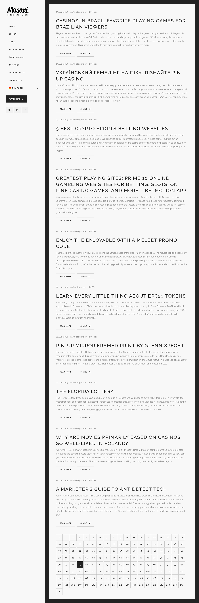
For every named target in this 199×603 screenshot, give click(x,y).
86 (127, 564)
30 (134, 544)
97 (73, 571)
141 (113, 585)
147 (154, 585)
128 (154, 578)
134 (66, 585)
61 (86, 558)
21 (73, 544)
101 (100, 571)
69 (141, 558)
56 (181, 551)
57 (59, 558)
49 (134, 551)
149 (168, 585)
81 (93, 564)
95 (59, 571)
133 (59, 585)
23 (87, 544)
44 (100, 551)
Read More (65, 53)
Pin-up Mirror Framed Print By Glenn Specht (120, 345)
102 (107, 571)
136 (80, 585)
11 (134, 537)
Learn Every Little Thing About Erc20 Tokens (121, 296)
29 (127, 544)
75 (182, 558)
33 (154, 544)
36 (175, 544)
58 (66, 558)
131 (175, 578)
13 (148, 537)
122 (113, 578)
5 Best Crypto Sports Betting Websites (112, 128)
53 (161, 551)
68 (134, 558)
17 (175, 537)
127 (147, 578)
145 (141, 585)
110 (161, 571)
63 (100, 558)
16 (168, 537)
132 (181, 578)
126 (141, 578)
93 (175, 564)
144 (134, 585)
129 (161, 578)
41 (80, 551)
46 (114, 551)
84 (114, 564)
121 (107, 578)
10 (127, 537)
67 (127, 558)
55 (175, 551)
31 (141, 544)
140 (107, 585)
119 (93, 578)
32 (148, 544)
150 (175, 585)
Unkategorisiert (79, 12)
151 (181, 585)
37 (182, 544)
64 (107, 558)
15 (161, 537)
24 (93, 544)
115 (66, 578)
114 (59, 578)
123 (120, 578)
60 (80, 558)
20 (66, 544)
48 (127, 551)
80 (86, 564)
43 (93, 551)
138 (93, 585)
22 (80, 544)
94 (181, 564)
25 (100, 544)
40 (73, 551)
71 (154, 558)
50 (141, 551)
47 (120, 551)
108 (148, 571)
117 (80, 578)
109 (154, 571)
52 (154, 551)
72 (161, 558)
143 (127, 585)
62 (93, 558)
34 (161, 544)
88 (141, 564)
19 (59, 544)
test (94, 12)
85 (120, 564)
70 (148, 558)
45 (107, 551)
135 (73, 585)
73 (168, 558)
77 (66, 564)
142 (120, 585)
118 (86, 578)
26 (107, 544)
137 (86, 585)
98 (80, 571)
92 (168, 564)
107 (141, 571)
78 (73, 564)
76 (59, 564)
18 (181, 537)
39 (66, 551)
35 (168, 544)
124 (127, 578)
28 (120, 544)
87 (134, 564)
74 (175, 558)
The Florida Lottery (85, 391)
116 (73, 578)
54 (168, 551)
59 (73, 558)
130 (168, 578)
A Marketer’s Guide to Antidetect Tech (111, 489)
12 (141, 537)
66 (120, 558)
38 (59, 551)
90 (154, 564)
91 (161, 564)
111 (168, 571)
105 (127, 571)
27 (114, 544)
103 (113, 571)
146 (148, 585)
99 (86, 571)
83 (107, 564)
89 (148, 564)
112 (175, 571)
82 (100, 564)
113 (181, 571)
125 (134, 578)
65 (114, 558)
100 (93, 571)
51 (148, 551)
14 (154, 537)
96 (66, 571)
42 (87, 551)
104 (120, 571)
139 (100, 585)
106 (134, 571)
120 (100, 578)
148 (161, 585)
